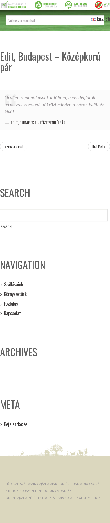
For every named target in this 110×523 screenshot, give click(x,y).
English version (88, 498)
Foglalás (11, 303)
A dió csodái (90, 484)
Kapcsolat (12, 313)
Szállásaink (13, 284)
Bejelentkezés (16, 424)
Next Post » (99, 146)
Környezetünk (15, 294)
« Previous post (13, 146)
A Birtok (12, 491)
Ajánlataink (48, 484)
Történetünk (68, 484)
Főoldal (12, 484)
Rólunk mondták (57, 491)
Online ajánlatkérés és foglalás (31, 498)
